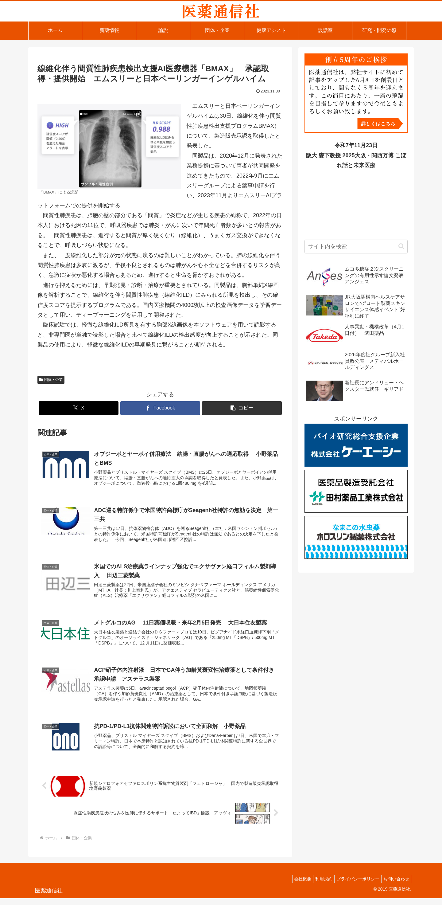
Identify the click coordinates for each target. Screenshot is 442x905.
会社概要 (294, 885)
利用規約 (317, 885)
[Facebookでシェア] (160, 408)
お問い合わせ (395, 885)
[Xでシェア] (78, 408)
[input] (356, 246)
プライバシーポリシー (354, 885)
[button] (242, 408)
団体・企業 (51, 380)
